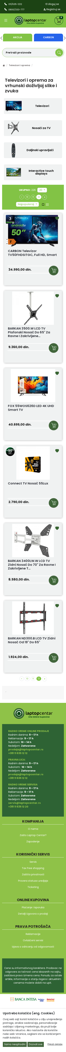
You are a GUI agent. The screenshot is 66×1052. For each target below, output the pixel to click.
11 (33, 196)
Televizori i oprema (19, 65)
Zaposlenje (33, 841)
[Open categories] (6, 20)
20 (41, 190)
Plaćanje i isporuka (33, 907)
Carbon (48, 37)
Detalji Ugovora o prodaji (33, 913)
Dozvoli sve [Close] (35, 1044)
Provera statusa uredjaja (33, 881)
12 (39, 196)
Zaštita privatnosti (33, 874)
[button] (1, 38)
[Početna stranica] (4, 65)
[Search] (59, 52)
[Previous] (22, 197)
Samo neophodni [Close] (14, 1044)
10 (27, 196)
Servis (33, 862)
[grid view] (47, 204)
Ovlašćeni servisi (33, 940)
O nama (33, 829)
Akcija (17, 37)
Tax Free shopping (33, 868)
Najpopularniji (26, 204)
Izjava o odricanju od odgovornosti (33, 946)
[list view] (43, 204)
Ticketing (33, 887)
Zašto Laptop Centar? (33, 835)
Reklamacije (33, 934)
